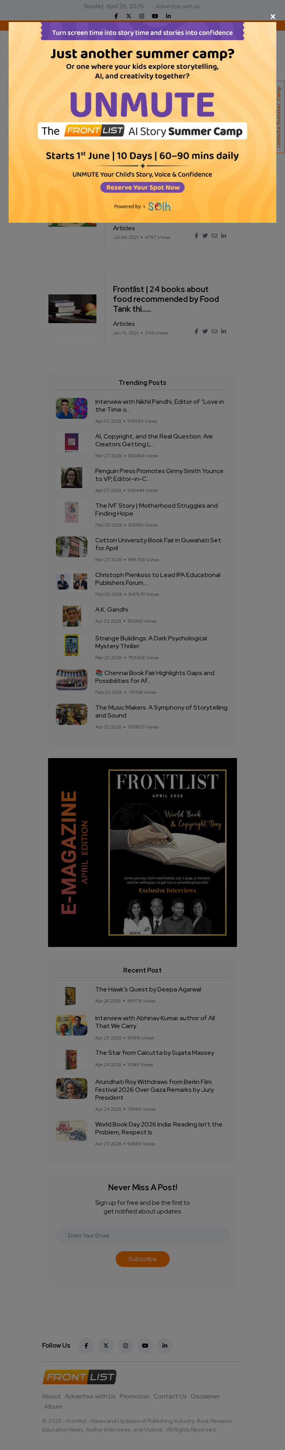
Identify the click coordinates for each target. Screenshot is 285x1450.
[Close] (142, 16)
